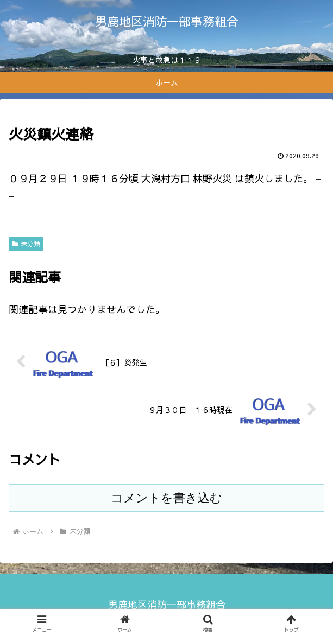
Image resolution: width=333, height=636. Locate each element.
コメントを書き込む (166, 498)
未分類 (26, 243)
